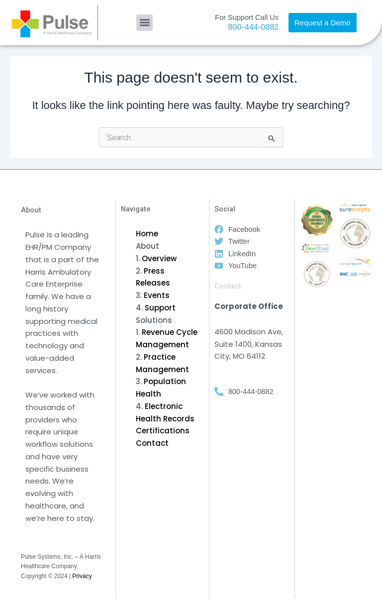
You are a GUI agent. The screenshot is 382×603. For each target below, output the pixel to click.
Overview (159, 258)
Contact (152, 443)
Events (157, 295)
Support (160, 307)
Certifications (163, 430)
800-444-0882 (253, 27)
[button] (144, 22)
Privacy (82, 576)
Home (147, 233)
